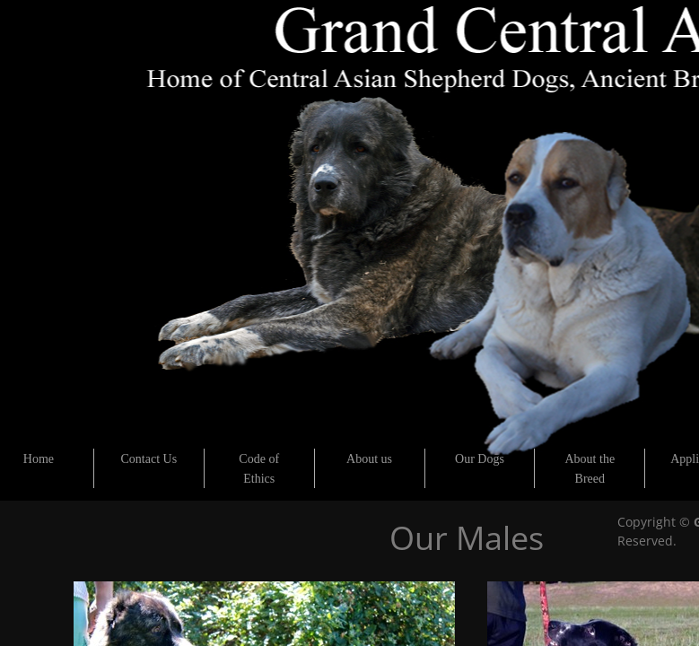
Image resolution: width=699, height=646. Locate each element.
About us (369, 459)
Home (38, 459)
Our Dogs (479, 459)
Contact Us (149, 459)
